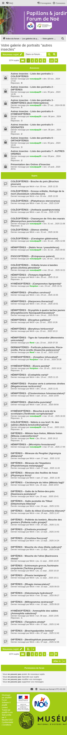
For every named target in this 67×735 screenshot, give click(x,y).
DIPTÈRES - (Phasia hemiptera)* (29, 575)
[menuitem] (9, 3)
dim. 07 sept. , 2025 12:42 (47, 633)
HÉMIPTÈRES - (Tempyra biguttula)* (31, 274)
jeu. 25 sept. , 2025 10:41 (47, 496)
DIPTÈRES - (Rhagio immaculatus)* (30, 584)
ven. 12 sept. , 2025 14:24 (47, 541)
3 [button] (36, 60)
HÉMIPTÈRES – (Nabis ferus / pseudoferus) (35, 247)
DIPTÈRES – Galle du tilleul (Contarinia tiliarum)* (38, 510)
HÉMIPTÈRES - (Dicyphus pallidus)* (31, 320)
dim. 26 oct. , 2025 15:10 (47, 277)
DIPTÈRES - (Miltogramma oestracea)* (32, 602)
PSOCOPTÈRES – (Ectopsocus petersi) (33, 256)
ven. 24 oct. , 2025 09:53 (47, 315)
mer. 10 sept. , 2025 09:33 (47, 587)
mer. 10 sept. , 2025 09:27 (47, 595)
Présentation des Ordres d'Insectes (30, 164)
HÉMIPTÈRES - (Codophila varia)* (29, 374)
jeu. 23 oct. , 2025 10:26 (47, 322)
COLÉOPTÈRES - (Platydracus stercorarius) (35, 201)
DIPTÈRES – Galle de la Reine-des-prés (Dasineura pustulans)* (33, 492)
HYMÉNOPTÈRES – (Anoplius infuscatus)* (34, 357)
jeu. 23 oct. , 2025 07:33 (47, 343)
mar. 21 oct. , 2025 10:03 (47, 352)
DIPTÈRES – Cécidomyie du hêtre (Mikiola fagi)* (37, 482)
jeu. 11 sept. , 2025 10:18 (47, 571)
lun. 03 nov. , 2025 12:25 (47, 186)
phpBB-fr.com (7, 712)
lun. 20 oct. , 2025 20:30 (50, 359)
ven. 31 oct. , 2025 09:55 (54, 250)
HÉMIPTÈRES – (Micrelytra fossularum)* (33, 444)
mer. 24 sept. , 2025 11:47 (47, 513)
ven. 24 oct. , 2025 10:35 (47, 295)
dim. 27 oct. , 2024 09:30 (54, 105)
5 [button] (44, 60)
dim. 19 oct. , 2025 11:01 (47, 389)
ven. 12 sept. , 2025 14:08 (47, 549)
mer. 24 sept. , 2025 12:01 (47, 506)
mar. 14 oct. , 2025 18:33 (54, 416)
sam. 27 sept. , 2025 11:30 (48, 478)
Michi (32, 186)
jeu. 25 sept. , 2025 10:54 (47, 485)
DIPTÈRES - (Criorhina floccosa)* (29, 538)
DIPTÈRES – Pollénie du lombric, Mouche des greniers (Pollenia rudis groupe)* (36, 521)
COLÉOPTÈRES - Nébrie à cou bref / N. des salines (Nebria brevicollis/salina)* (35, 423)
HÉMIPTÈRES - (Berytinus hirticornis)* (32, 328)
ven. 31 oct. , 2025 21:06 (54, 224)
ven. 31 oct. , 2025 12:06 (54, 241)
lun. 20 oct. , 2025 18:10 (50, 368)
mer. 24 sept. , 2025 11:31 (47, 525)
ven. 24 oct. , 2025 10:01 (47, 304)
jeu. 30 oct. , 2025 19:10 (53, 259)
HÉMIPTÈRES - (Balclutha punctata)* (31, 402)
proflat (8, 715)
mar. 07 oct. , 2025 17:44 (54, 447)
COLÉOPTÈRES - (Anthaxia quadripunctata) (35, 209)
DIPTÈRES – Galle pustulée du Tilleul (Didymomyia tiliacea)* (31, 502)
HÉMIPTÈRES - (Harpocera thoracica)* (32, 301)
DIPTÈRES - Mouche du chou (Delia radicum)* (36, 547)
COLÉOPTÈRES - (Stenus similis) (29, 229)
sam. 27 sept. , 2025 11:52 (48, 458)
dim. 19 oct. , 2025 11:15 (47, 377)
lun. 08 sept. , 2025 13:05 (47, 616)
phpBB (7, 698)
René (32, 343)
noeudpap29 (35, 79)
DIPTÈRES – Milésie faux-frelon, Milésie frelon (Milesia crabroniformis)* (36, 434)
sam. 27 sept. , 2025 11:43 (48, 468)
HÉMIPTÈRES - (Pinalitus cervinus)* (31, 292)
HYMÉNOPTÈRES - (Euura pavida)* (30, 366)
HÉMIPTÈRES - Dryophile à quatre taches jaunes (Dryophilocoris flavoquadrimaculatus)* (38, 311)
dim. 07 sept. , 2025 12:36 (47, 642)
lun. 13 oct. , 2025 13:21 (53, 427)
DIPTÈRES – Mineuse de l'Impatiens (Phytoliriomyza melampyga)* (31, 464)
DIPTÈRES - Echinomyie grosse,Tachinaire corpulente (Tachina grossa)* (34, 567)
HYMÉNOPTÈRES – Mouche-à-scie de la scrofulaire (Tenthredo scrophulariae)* (33, 412)
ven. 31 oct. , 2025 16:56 (47, 232)
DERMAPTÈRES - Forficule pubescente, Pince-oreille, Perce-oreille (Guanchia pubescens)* (37, 348)
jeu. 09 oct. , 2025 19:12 (47, 438)
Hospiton (34, 286)
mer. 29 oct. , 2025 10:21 (54, 270)
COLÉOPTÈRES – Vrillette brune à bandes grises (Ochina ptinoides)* (34, 266)
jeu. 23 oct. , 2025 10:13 (47, 331)
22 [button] (51, 60)
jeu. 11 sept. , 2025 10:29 (47, 561)
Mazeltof (5, 720)
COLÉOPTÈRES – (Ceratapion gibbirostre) (34, 238)
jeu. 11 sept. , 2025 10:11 (47, 578)
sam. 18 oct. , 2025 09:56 (47, 404)
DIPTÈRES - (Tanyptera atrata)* (28, 622)
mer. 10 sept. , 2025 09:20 (47, 604)
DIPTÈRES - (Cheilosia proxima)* (29, 529)
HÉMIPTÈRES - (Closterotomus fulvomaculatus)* (38, 393)
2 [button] (32, 60)
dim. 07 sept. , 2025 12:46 (47, 624)
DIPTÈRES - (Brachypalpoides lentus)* (32, 630)
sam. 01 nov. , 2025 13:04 (47, 203)
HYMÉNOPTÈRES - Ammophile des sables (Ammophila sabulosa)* (34, 612)
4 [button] (40, 60)
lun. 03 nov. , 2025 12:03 (47, 196)
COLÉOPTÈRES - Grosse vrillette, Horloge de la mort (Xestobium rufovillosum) (37, 192)
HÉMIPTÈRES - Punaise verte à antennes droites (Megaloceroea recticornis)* (38, 385)
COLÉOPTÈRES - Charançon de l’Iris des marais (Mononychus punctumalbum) (38, 220)
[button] (23, 60)
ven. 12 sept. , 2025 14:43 (47, 532)
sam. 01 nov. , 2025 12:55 (47, 212)
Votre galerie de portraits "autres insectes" (26, 47)
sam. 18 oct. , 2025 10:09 (47, 396)
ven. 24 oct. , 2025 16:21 (51, 286)
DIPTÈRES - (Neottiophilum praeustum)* (33, 639)
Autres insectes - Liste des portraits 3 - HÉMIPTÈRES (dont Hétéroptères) (32, 101)
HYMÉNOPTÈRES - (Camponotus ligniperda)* (36, 283)
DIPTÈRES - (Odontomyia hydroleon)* (32, 593)
